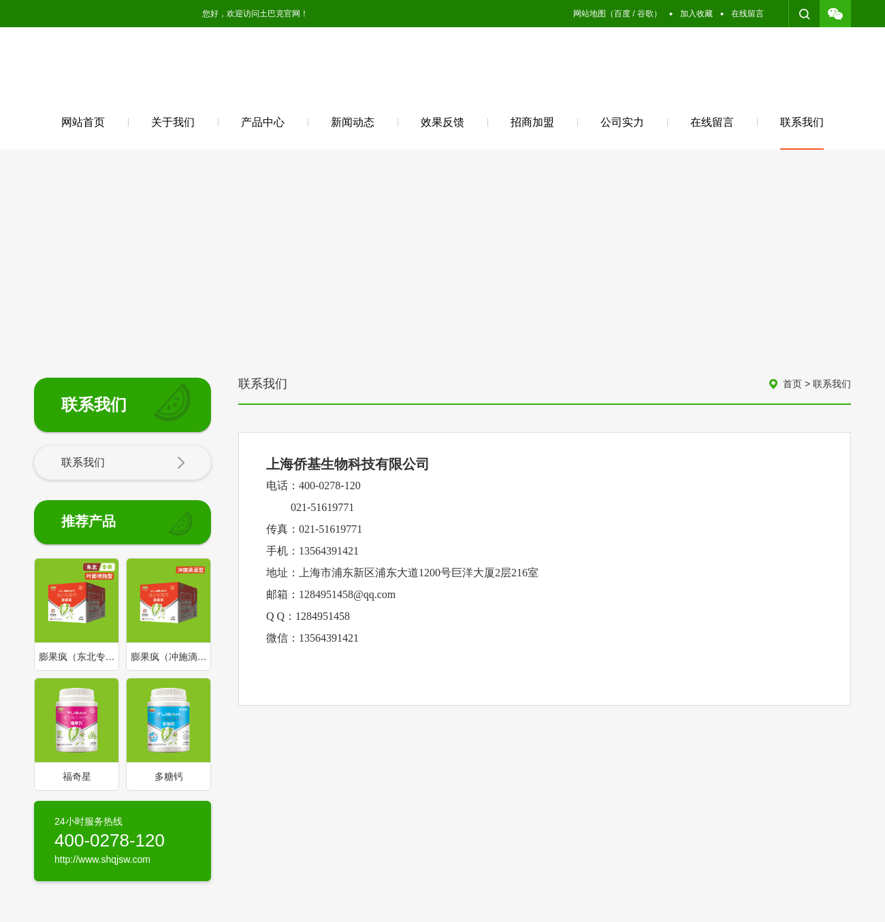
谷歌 (645, 13)
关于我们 (173, 122)
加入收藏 (696, 13)
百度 (622, 13)
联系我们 (802, 133)
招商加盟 (532, 122)
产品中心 (263, 122)
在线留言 (747, 13)
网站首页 (83, 122)
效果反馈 (442, 122)
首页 (792, 383)
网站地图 (589, 13)
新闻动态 (352, 122)
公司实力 (622, 122)
